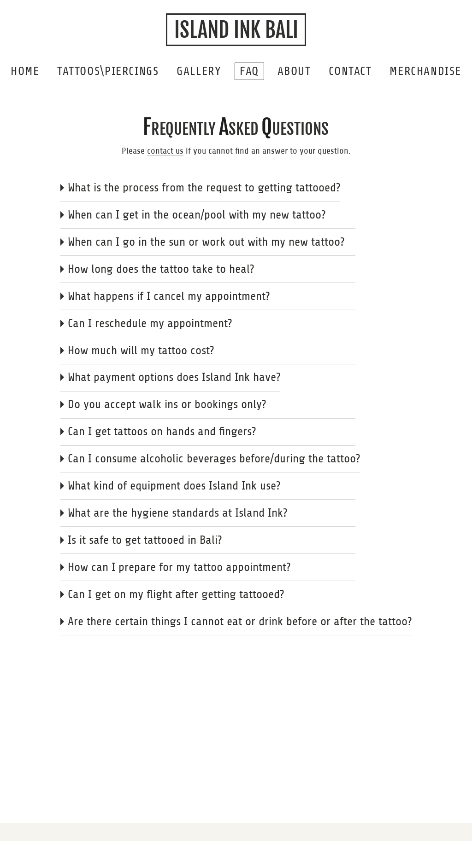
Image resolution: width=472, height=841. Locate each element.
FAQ (249, 71)
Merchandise (425, 71)
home (25, 71)
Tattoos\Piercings (108, 71)
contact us (165, 151)
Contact (350, 71)
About (294, 71)
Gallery (199, 71)
